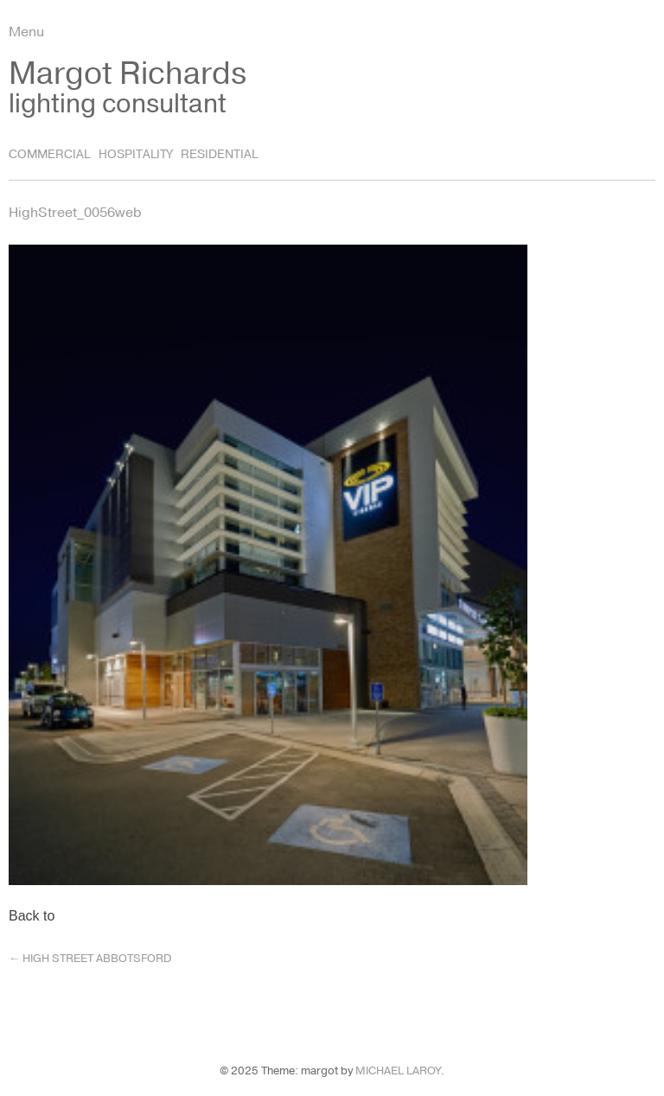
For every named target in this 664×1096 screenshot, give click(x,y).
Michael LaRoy (398, 1071)
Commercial (49, 154)
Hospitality (135, 154)
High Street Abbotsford (90, 958)
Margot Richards (127, 74)
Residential (219, 154)
